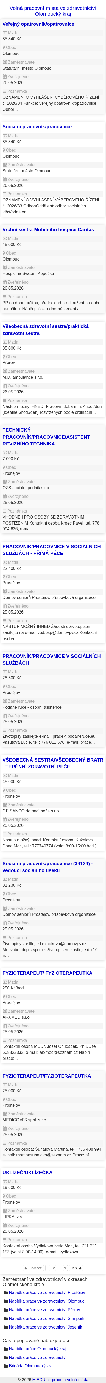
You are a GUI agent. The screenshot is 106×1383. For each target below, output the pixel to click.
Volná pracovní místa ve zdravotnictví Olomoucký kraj (53, 11)
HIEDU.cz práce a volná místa (60, 1380)
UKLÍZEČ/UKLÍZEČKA (28, 1172)
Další (76, 1268)
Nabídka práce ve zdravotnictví (37, 1357)
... (60, 1267)
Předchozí (33, 1268)
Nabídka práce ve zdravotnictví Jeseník (45, 1327)
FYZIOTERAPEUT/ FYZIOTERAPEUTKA (47, 973)
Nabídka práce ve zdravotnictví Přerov (44, 1310)
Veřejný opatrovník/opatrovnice (38, 24)
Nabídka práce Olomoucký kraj (37, 1349)
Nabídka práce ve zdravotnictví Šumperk (46, 1318)
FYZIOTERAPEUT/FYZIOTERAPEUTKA (47, 1076)
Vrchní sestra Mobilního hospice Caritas (48, 229)
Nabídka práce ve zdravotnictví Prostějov (47, 1292)
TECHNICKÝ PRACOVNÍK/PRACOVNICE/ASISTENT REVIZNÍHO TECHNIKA (46, 437)
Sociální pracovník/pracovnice (37, 126)
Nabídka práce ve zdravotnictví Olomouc (46, 1301)
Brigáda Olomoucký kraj (31, 1366)
